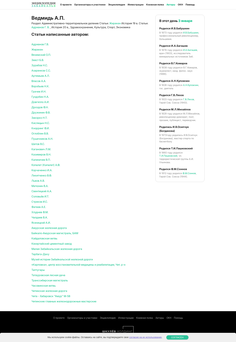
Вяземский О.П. (41, 54)
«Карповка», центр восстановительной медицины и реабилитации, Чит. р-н (78, 264)
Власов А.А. (38, 81)
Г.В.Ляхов (188, 99)
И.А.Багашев (190, 50)
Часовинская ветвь (43, 285)
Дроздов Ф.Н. (40, 107)
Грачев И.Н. (38, 91)
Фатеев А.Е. (38, 207)
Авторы (171, 4)
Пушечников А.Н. (42, 138)
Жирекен (115, 23)
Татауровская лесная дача (48, 275)
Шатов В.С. (38, 144)
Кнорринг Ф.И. (40, 128)
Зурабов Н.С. (39, 65)
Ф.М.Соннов (189, 173)
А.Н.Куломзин (190, 85)
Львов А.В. (38, 180)
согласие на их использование (145, 337)
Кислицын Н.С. (40, 123)
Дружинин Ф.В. (40, 112)
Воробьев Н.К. (40, 86)
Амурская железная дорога (49, 228)
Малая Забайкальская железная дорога (56, 249)
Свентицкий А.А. (41, 191)
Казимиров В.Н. (41, 154)
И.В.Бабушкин (190, 32)
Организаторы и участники (90, 4)
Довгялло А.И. (40, 102)
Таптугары (38, 270)
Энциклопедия (116, 4)
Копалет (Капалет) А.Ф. (45, 165)
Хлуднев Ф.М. (39, 212)
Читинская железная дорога (49, 290)
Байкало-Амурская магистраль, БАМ (54, 233)
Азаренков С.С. (41, 70)
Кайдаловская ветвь (44, 238)
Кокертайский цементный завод (51, 243)
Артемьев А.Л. (40, 75)
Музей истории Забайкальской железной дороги (62, 259)
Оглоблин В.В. (40, 133)
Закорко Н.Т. (39, 117)
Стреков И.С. (39, 201)
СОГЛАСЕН (177, 337)
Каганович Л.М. (41, 149)
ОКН (180, 4)
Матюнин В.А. (39, 186)
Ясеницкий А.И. (41, 222)
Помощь (190, 4)
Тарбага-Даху (40, 254)
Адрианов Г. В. (40, 27)
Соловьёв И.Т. (40, 196)
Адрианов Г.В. (40, 44)
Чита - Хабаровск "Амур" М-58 (50, 296)
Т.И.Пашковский (168, 155)
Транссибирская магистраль (49, 280)
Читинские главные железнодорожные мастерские (63, 301)
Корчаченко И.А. (41, 170)
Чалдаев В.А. (39, 217)
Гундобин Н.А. (40, 96)
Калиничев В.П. (41, 159)
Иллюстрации (136, 4)
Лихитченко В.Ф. (41, 175)
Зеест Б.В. (37, 60)
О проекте (66, 4)
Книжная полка (155, 4)
